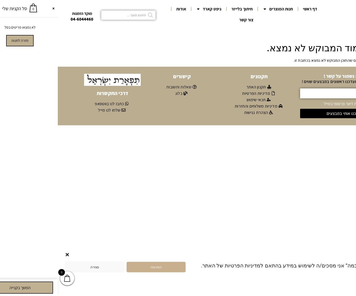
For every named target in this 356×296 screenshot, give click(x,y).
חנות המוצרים (220, 8)
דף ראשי (252, 9)
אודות (123, 9)
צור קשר (188, 19)
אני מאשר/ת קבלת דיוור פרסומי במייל (296, 103)
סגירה (36, 267)
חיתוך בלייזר (184, 9)
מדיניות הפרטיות (328, 277)
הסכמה (98, 267)
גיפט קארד (151, 8)
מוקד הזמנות (24, 13)
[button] (9, 254)
